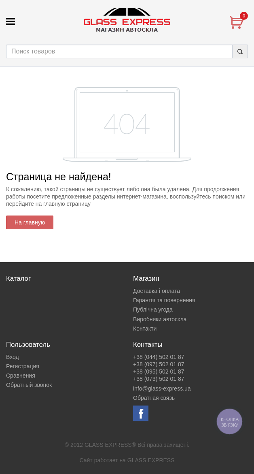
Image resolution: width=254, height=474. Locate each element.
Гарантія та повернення (164, 300)
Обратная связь (154, 398)
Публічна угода (153, 309)
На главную (30, 222)
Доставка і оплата (156, 291)
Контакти (145, 328)
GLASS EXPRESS (151, 460)
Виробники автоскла (159, 319)
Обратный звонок (29, 385)
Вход (12, 357)
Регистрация (22, 366)
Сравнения (20, 375)
